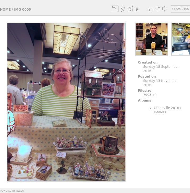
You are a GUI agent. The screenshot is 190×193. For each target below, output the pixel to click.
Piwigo (20, 190)
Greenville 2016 (166, 108)
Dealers (160, 112)
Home (5, 9)
